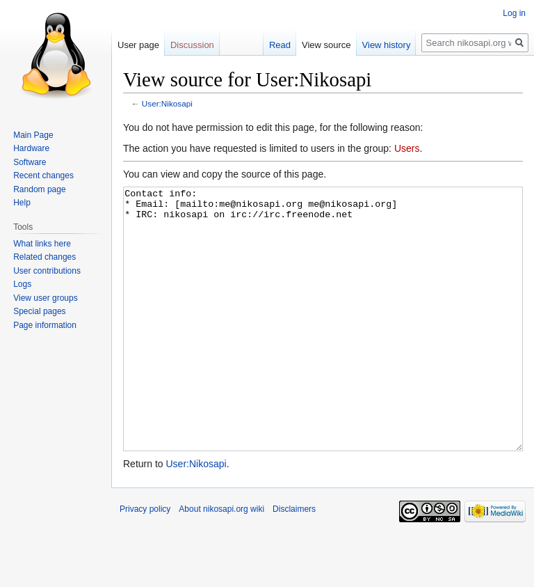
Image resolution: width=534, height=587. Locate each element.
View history (386, 45)
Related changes (44, 257)
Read (280, 45)
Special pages (39, 311)
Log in (514, 13)
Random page (39, 189)
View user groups (45, 298)
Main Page (33, 135)
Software (29, 162)
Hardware (31, 148)
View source (326, 45)
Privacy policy (145, 561)
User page (138, 45)
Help (22, 203)
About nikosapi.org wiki (221, 561)
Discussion (192, 45)
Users (407, 148)
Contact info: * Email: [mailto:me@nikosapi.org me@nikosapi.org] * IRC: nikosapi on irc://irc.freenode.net (323, 345)
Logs (22, 284)
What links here (42, 244)
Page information (44, 325)
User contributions (47, 271)
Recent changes (43, 175)
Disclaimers (294, 561)
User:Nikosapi (167, 103)
